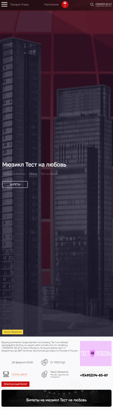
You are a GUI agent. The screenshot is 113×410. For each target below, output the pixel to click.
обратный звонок (103, 6)
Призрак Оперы (19, 4)
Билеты (15, 184)
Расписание (51, 4)
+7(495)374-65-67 (103, 4)
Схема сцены (19, 374)
